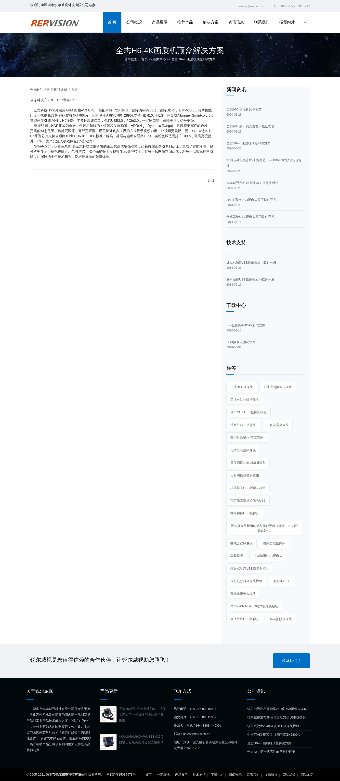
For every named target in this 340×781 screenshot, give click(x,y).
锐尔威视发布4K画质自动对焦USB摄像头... (277, 717)
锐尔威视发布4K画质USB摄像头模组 (273, 726)
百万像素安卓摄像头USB (248, 500)
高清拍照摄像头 (281, 619)
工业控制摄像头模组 (277, 387)
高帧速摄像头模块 (243, 594)
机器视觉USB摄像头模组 (248, 488)
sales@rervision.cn (252, 6)
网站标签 (289, 775)
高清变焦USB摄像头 (244, 619)
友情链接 (271, 775)
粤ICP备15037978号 (121, 774)
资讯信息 (236, 22)
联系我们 (262, 22)
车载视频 (236, 556)
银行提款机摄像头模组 (246, 581)
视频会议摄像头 (241, 543)
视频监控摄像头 (274, 543)
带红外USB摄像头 (243, 425)
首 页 (112, 22)
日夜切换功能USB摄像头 (248, 462)
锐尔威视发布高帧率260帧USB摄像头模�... (278, 709)
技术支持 (199, 775)
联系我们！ (291, 661)
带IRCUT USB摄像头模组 (248, 412)
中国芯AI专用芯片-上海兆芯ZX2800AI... (275, 734)
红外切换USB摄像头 (244, 513)
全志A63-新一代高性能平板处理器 (271, 752)
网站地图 (307, 775)
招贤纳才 (287, 22)
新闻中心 (159, 59)
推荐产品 (185, 22)
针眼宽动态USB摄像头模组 (249, 568)
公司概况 (134, 22)
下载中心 (217, 775)
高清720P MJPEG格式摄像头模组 (254, 606)
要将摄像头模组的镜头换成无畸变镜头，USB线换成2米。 (264, 528)
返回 (210, 181)
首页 (144, 59)
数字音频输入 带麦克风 (246, 437)
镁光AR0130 (281, 581)
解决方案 (211, 22)
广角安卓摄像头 (277, 425)
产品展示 (160, 22)
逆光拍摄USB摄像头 (267, 556)
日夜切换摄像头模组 (244, 475)
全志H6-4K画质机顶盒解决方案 (269, 743)
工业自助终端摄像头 (244, 400)
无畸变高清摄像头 (243, 450)
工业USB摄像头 (241, 387)
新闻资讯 (235, 775)
